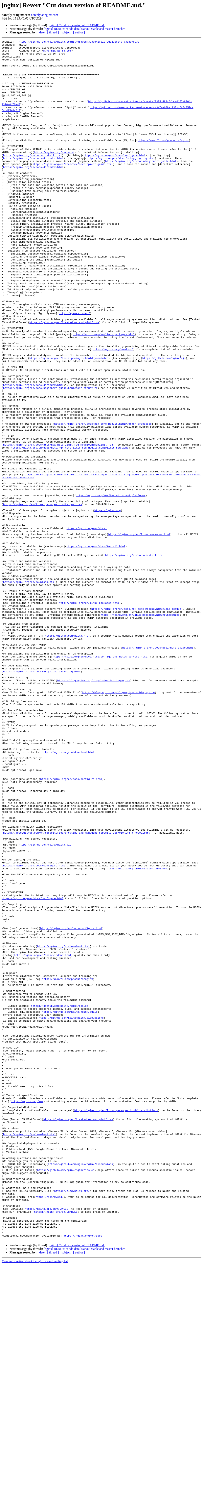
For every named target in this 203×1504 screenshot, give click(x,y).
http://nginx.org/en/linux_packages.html (89, 715)
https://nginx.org (107, 604)
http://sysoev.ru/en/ (74, 368)
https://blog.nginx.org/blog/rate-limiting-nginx (93, 809)
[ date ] (41, 32)
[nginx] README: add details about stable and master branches (84, 28)
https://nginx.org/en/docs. (87, 626)
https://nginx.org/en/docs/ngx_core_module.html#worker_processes (102, 500)
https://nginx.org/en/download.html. (69, 894)
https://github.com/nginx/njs (164, 422)
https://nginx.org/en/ (27, 1314)
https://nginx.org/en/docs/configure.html (114, 178)
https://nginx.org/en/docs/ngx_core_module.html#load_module (136, 723)
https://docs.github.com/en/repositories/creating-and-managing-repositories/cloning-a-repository (76, 991)
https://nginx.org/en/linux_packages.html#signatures (42, 597)
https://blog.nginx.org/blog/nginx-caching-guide (118, 823)
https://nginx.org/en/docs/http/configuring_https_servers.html (100, 780)
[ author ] (79, 32)
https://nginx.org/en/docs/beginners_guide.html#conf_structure (50, 457)
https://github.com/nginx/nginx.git (45, 1006)
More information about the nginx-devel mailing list (35, 1500)
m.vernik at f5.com (57, 53)
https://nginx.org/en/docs (82, 1475)
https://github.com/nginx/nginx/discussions (71, 1213)
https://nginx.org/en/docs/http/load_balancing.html (41, 798)
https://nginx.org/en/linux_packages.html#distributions (116, 1324)
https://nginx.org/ (49, 1428)
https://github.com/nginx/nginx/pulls (70, 1206)
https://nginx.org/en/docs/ (54, 175)
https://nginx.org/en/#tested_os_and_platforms (64, 379)
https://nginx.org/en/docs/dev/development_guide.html (73, 189)
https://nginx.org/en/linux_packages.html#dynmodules (68, 422)
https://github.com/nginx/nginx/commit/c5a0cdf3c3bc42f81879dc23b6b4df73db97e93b (79, 42)
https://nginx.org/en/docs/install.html (32, 178)
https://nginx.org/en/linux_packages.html (104, 393)
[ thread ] (53, 32)
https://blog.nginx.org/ (72, 1421)
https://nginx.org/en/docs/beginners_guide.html (140, 185)
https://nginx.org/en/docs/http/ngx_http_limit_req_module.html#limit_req (58, 526)
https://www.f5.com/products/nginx (163, 160)
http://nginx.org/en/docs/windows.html (42, 1138)
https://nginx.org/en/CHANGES (46, 1443)
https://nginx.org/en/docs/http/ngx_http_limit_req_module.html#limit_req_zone (69, 529)
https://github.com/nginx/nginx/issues (59, 1199)
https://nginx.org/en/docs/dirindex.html (33, 182)
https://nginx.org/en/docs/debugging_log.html (121, 182)
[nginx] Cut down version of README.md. (76, 25)
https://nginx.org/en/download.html (29, 690)
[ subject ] (66, 32)
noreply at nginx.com (44, 15)
